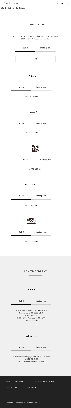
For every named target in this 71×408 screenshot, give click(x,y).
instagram (45, 48)
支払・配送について (22, 381)
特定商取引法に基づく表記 (44, 381)
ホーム (8, 381)
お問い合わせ (31, 388)
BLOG (25, 48)
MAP (35, 59)
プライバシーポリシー (14, 388)
